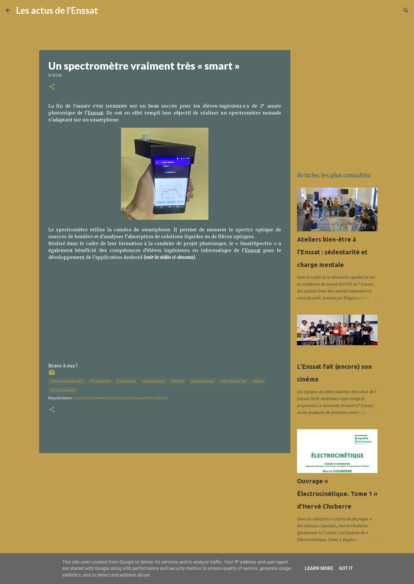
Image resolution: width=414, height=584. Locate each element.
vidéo (258, 381)
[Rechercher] (106, 10)
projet (178, 381)
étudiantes (100, 381)
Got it (346, 568)
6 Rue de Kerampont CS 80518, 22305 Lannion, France (121, 398)
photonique (153, 381)
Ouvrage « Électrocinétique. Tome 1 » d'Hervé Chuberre (337, 493)
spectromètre (234, 381)
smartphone (202, 381)
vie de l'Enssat (63, 390)
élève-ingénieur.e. (67, 381)
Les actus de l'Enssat (57, 10)
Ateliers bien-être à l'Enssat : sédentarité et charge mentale (332, 252)
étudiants (126, 381)
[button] (51, 87)
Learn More (319, 568)
